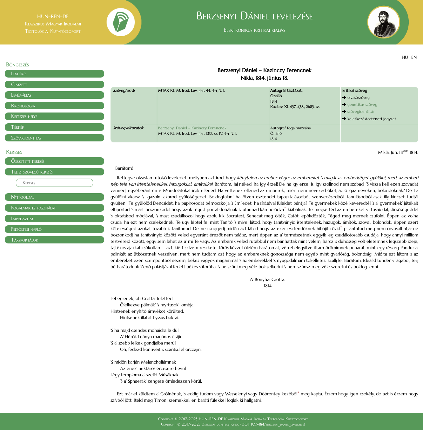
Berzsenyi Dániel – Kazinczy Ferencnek (192, 128)
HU (405, 57)
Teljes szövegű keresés (32, 171)
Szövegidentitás (26, 137)
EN (414, 57)
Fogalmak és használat (33, 207)
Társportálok (24, 239)
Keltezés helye (24, 116)
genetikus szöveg (362, 104)
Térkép (17, 127)
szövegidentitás (360, 111)
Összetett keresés (27, 161)
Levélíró (18, 73)
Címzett (19, 84)
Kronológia (23, 105)
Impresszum (22, 218)
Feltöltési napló (26, 229)
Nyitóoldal (22, 197)
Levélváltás (21, 95)
